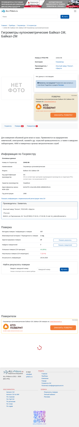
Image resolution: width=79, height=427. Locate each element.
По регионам (10, 401)
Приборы (45, 376)
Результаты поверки (51, 392)
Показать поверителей (65, 245)
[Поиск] (29, 17)
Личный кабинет (49, 394)
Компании (45, 378)
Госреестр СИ (46, 383)
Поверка (19, 126)
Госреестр (8, 126)
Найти (64, 269)
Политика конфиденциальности (52, 385)
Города (44, 381)
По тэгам (9, 404)
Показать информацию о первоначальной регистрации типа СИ (23, 198)
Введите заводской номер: (19, 268)
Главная (44, 374)
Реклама (47, 397)
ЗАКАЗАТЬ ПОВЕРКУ (63, 115)
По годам (9, 406)
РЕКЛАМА (74, 95)
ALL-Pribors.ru (9, 11)
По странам (10, 397)
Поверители (32, 126)
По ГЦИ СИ (10, 399)
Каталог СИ (10, 392)
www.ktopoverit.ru (50, 101)
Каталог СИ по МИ (12, 394)
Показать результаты (65, 240)
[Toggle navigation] (75, 11)
